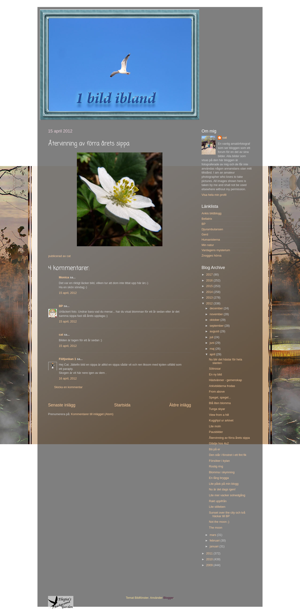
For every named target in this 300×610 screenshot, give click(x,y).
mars (213, 535)
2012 (210, 303)
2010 (210, 559)
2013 (210, 297)
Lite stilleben (217, 506)
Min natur (208, 245)
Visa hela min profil (214, 195)
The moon (215, 527)
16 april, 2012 (68, 378)
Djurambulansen (212, 229)
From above (217, 391)
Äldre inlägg (180, 405)
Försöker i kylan (219, 460)
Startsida (122, 405)
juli (212, 337)
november (217, 314)
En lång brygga (219, 478)
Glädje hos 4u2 (219, 443)
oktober (215, 320)
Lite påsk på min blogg (223, 483)
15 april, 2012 (68, 293)
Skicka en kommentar (68, 387)
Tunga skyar (217, 409)
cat (61, 334)
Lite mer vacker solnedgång (227, 495)
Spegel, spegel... (220, 397)
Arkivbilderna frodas (222, 386)
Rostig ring (216, 466)
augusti (215, 331)
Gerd (205, 234)
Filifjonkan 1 (67, 359)
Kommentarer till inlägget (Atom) (92, 414)
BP (61, 306)
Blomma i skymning (221, 472)
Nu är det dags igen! (222, 489)
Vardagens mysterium (216, 250)
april (213, 354)
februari (215, 540)
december (217, 308)
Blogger (168, 597)
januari (214, 546)
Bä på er (214, 449)
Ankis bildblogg (211, 213)
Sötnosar (215, 368)
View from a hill (219, 415)
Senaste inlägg (61, 405)
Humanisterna (211, 239)
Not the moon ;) (219, 521)
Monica (64, 277)
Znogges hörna (211, 255)
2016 (210, 280)
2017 (210, 274)
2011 (210, 553)
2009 (210, 565)
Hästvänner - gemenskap (225, 380)
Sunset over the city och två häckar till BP (227, 514)
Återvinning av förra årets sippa (229, 438)
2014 (210, 292)
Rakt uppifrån (217, 501)
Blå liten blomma (220, 403)
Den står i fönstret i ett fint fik (227, 455)
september (217, 325)
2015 (210, 286)
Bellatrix (207, 218)
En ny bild (215, 374)
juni (212, 343)
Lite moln (215, 426)
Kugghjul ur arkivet (221, 420)
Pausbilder (216, 432)
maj (212, 348)
